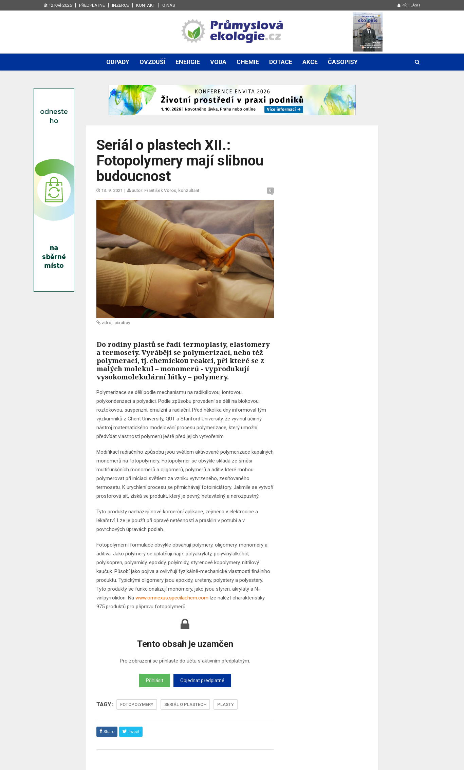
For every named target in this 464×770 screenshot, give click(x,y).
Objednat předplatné (202, 680)
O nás (168, 5)
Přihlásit (409, 5)
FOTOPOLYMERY (136, 704)
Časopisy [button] (343, 61)
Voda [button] (218, 61)
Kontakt (145, 5)
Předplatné (92, 5)
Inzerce (120, 5)
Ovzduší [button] (152, 61)
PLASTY (225, 704)
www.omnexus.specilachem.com (171, 598)
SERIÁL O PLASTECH (185, 704)
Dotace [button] (280, 61)
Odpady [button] (117, 61)
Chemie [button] (248, 61)
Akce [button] (310, 61)
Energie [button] (187, 61)
